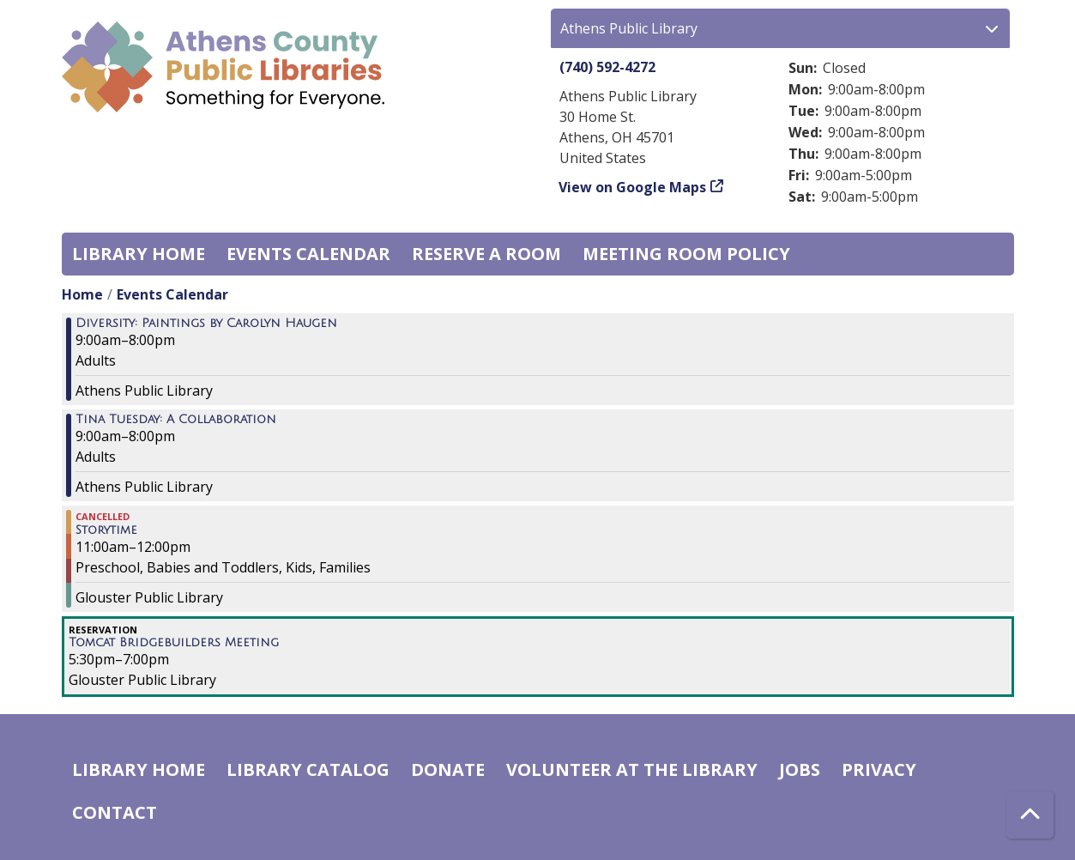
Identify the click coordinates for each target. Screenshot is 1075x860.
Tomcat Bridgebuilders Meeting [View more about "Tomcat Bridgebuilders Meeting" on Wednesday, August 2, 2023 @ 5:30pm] (174, 643)
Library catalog (308, 769)
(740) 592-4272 (607, 67)
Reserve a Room (486, 253)
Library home (138, 253)
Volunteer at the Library (632, 769)
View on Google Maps (632, 187)
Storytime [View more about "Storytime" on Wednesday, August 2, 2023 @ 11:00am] (106, 530)
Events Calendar (308, 253)
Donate (448, 769)
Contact (114, 812)
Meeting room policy (686, 253)
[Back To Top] (1030, 815)
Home (82, 294)
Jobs (799, 769)
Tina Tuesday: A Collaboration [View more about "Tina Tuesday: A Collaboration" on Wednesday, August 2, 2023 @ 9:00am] (175, 420)
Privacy (879, 769)
